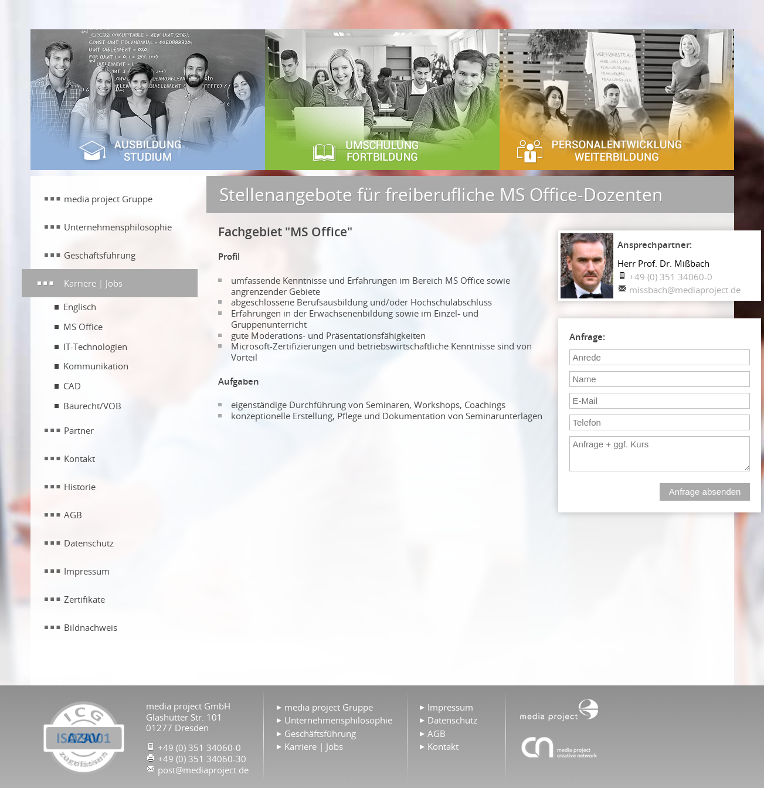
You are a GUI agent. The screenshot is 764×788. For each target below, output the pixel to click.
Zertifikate (84, 599)
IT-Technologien (95, 346)
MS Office (83, 326)
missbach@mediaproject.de (685, 290)
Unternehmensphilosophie (118, 227)
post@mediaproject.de (203, 770)
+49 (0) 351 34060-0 (670, 277)
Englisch (79, 307)
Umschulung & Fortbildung (382, 99)
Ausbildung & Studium (147, 99)
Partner (79, 430)
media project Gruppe (108, 199)
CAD (72, 386)
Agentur (559, 747)
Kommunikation (95, 366)
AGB (73, 515)
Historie (80, 486)
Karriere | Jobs (93, 283)
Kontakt (79, 458)
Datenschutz (89, 543)
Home (559, 709)
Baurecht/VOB (92, 406)
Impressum (87, 571)
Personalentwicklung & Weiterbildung (617, 99)
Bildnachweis (90, 627)
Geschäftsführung (99, 255)
